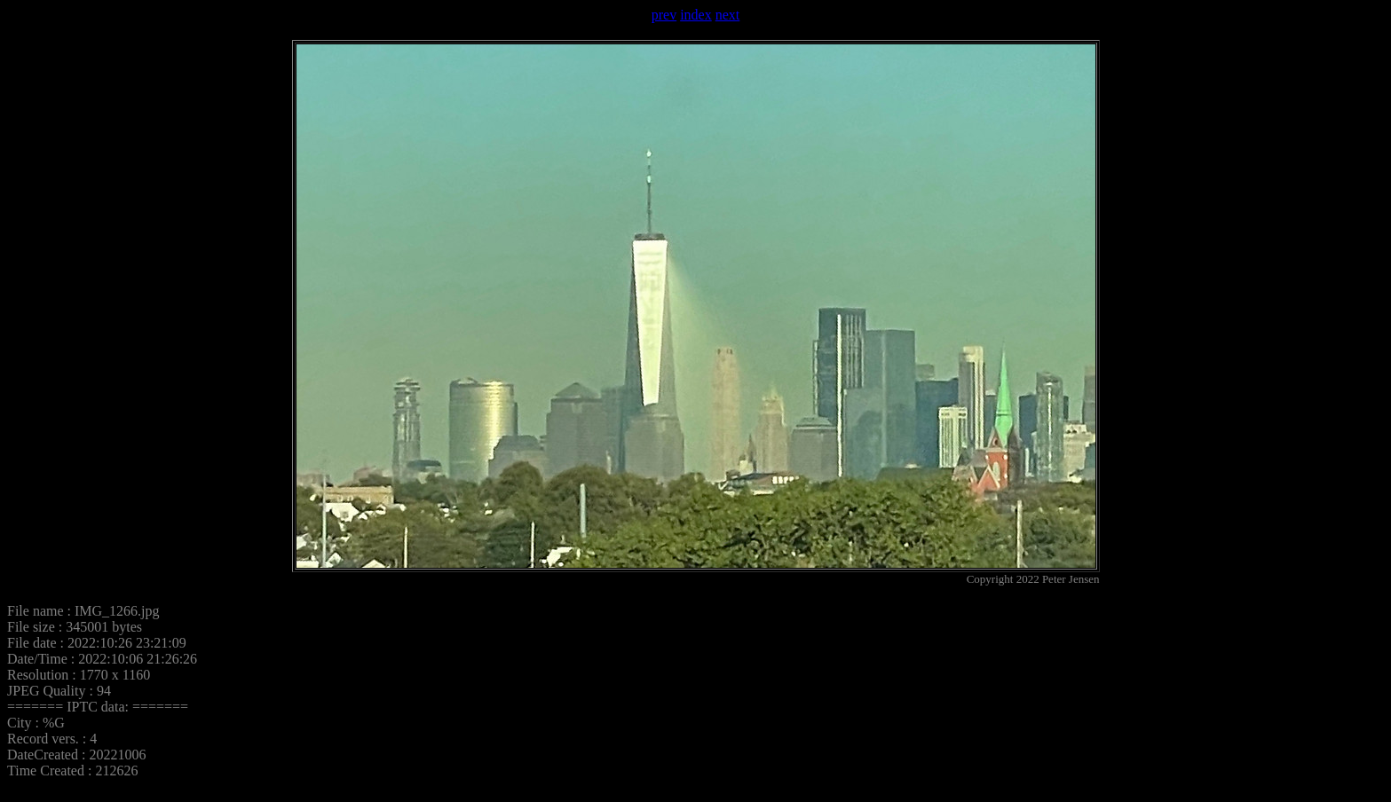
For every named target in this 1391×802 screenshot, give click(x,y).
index (696, 14)
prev (664, 14)
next (727, 14)
